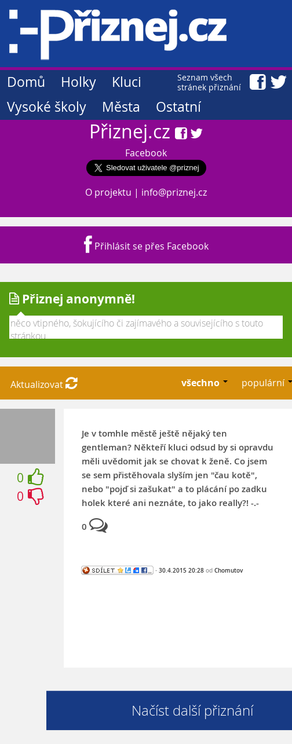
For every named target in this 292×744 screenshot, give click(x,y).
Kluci (126, 82)
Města (121, 107)
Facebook (146, 152)
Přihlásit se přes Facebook (146, 246)
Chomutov (228, 570)
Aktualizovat (44, 384)
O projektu (108, 192)
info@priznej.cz (174, 192)
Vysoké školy (46, 107)
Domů (26, 82)
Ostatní (178, 107)
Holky (78, 82)
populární (264, 382)
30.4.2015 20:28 (181, 570)
